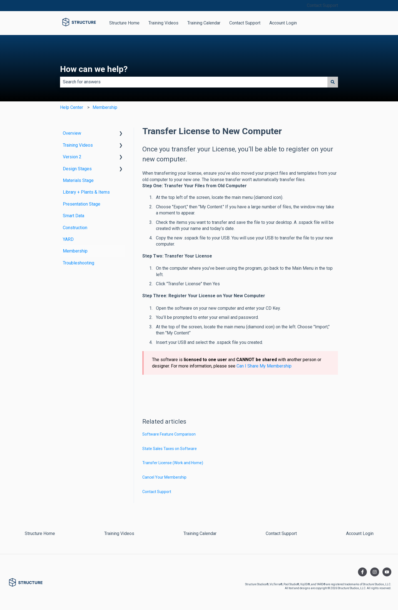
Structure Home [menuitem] (40, 533)
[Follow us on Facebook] (362, 572)
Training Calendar (203, 23)
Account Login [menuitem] (360, 533)
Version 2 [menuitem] (72, 156)
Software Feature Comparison (169, 434)
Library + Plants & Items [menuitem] (86, 192)
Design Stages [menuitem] (77, 168)
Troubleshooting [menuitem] (78, 263)
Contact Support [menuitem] (281, 533)
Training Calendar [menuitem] (200, 533)
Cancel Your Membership (164, 477)
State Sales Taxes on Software (169, 448)
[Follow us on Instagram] (374, 572)
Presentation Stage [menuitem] (81, 204)
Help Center (71, 107)
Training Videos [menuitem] (78, 145)
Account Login (283, 23)
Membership (105, 107)
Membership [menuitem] (75, 251)
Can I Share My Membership (264, 366)
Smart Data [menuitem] (73, 215)
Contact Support (322, 5)
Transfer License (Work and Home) (172, 463)
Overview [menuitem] (72, 133)
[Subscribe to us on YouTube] (386, 572)
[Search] (332, 82)
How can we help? (94, 69)
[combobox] (193, 82)
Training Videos (163, 23)
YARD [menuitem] (68, 239)
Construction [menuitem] (75, 227)
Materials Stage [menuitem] (78, 180)
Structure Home (124, 23)
